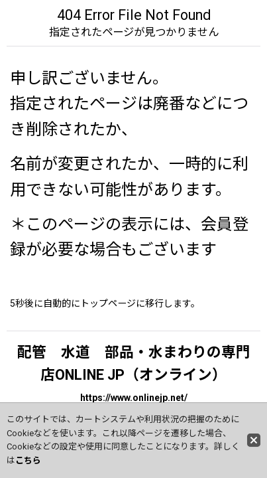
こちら (28, 460)
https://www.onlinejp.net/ (133, 397)
